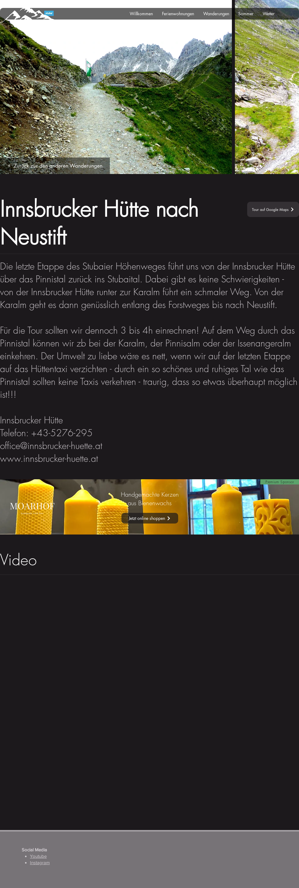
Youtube (38, 856)
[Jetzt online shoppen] (149, 518)
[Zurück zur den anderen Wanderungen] (55, 166)
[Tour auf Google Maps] (273, 209)
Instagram (40, 862)
